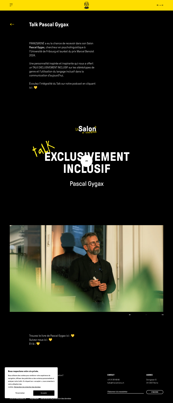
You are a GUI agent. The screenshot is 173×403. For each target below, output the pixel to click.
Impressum (34, 398)
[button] (11, 5)
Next (162, 315)
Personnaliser (20, 393)
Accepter (44, 393)
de (162, 5)
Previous (130, 315)
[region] (31, 382)
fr (157, 5)
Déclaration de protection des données (27, 387)
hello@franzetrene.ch (115, 383)
